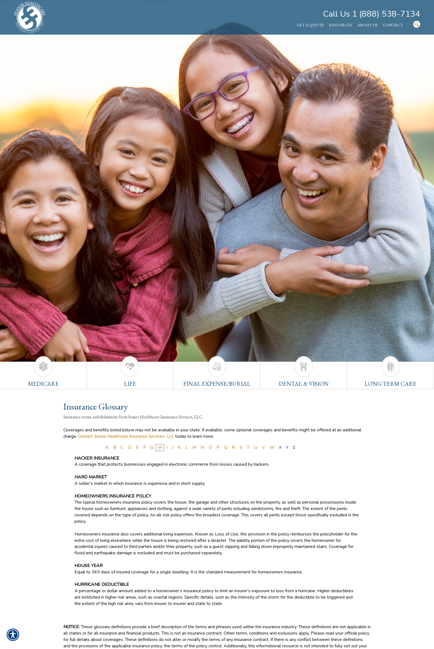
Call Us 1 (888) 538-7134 (371, 14)
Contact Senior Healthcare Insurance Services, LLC (126, 436)
